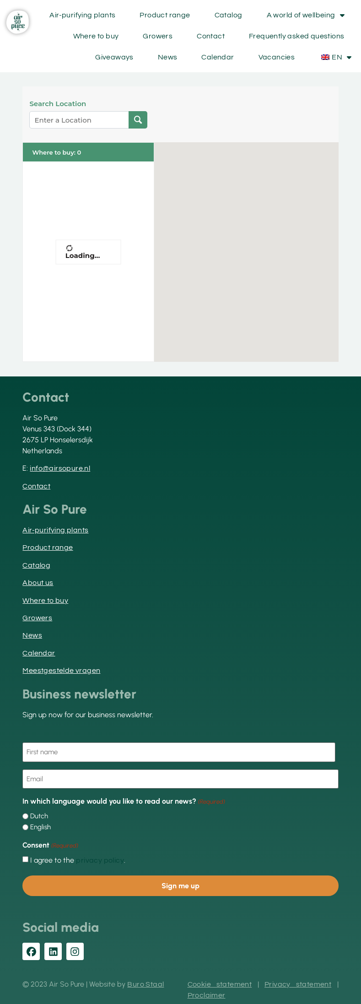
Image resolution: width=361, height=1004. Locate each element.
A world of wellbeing (306, 15)
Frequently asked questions (296, 36)
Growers (157, 36)
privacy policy (100, 858)
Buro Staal (145, 982)
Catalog (228, 15)
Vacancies (277, 57)
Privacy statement (297, 982)
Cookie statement (220, 982)
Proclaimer (207, 993)
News (168, 57)
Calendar (217, 57)
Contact (211, 36)
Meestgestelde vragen (61, 670)
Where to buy (96, 36)
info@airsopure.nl (60, 468)
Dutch (39, 814)
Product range (165, 15)
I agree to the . (77, 858)
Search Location (57, 103)
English (40, 825)
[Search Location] (138, 120)
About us (37, 582)
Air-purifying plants (82, 15)
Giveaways (114, 57)
